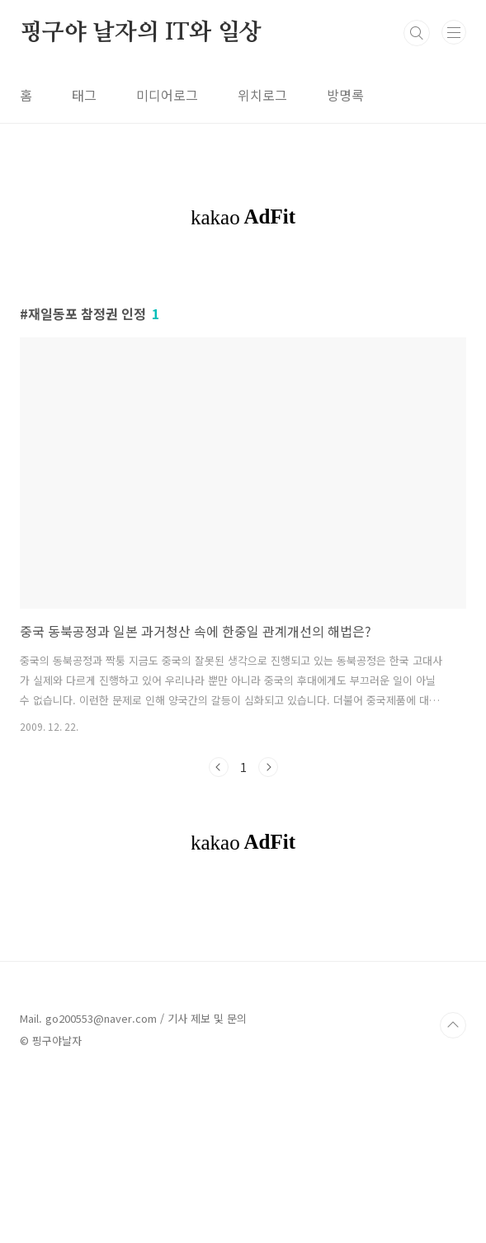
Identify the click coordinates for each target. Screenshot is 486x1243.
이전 (219, 767)
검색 (416, 33)
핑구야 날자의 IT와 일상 (141, 33)
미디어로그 (167, 95)
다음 (268, 767)
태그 (84, 95)
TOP (453, 1025)
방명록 (345, 95)
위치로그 (262, 95)
